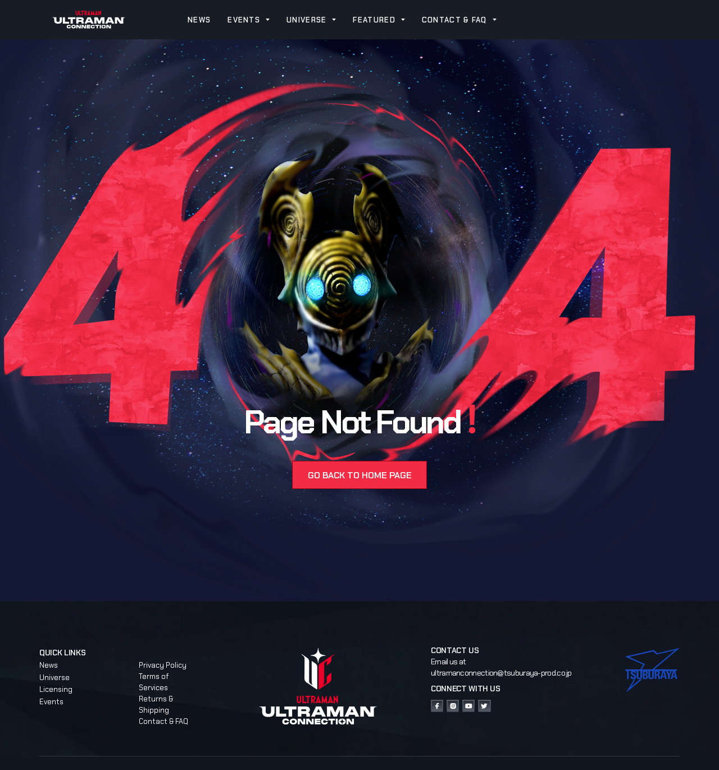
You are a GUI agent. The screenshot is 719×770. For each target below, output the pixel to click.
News (48, 665)
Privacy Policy (162, 665)
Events (51, 701)
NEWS (199, 20)
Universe (54, 677)
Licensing (55, 689)
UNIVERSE (306, 20)
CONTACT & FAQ (454, 20)
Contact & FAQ (163, 721)
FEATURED (374, 20)
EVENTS (243, 20)
